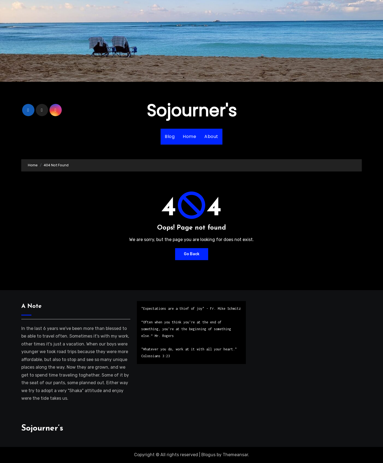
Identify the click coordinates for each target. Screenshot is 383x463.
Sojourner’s (42, 428)
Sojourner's (192, 110)
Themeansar (235, 454)
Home (189, 136)
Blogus (208, 454)
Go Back (191, 254)
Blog (170, 136)
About (211, 136)
